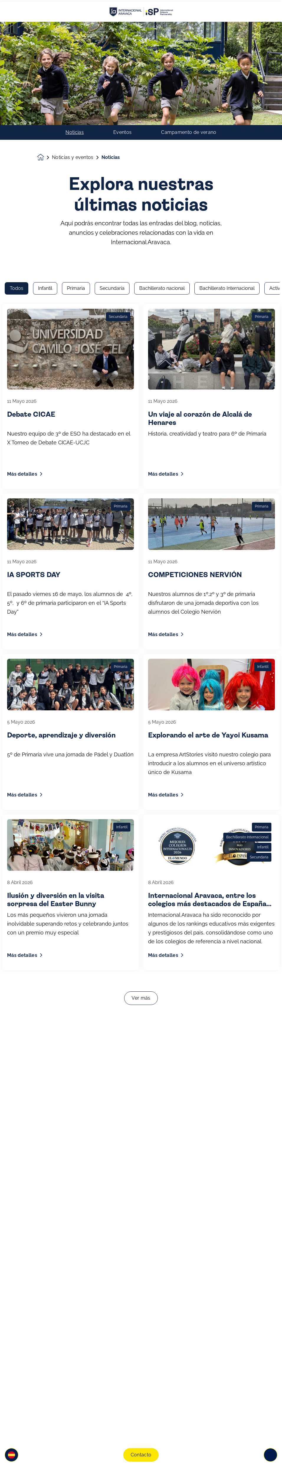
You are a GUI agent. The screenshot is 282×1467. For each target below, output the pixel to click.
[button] (11, 1453)
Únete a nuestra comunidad (78, 1412)
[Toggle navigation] (270, 1453)
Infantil (45, 91)
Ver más (141, 801)
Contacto (141, 1453)
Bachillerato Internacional (227, 91)
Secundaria (112, 91)
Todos (16, 91)
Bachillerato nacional (162, 91)
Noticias (74, 27)
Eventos (122, 27)
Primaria (76, 91)
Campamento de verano (188, 27)
